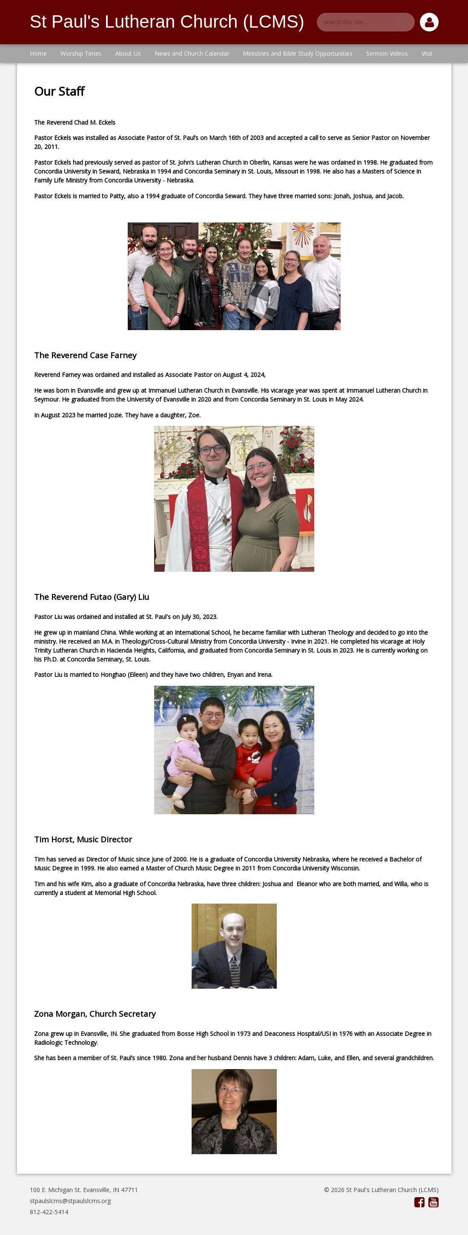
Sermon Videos (387, 53)
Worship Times (81, 53)
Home (38, 53)
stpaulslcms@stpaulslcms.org (70, 1201)
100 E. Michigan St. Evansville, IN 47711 (84, 1190)
